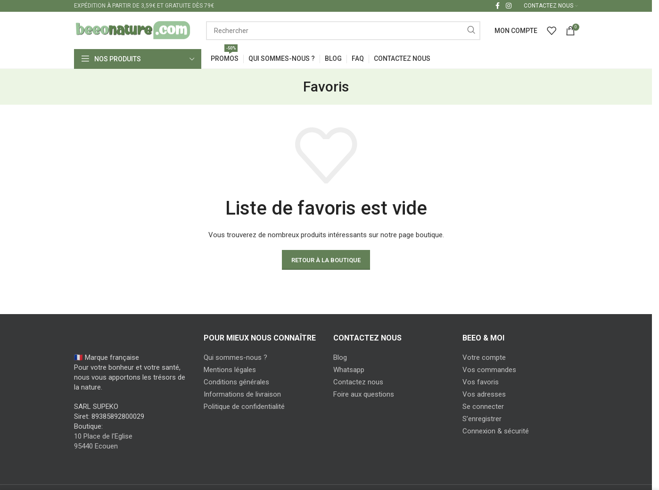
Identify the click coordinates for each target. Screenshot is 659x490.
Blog (340, 358)
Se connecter (483, 407)
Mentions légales (230, 370)
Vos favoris (480, 382)
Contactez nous (358, 382)
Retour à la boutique (326, 260)
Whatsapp (348, 370)
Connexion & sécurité (495, 431)
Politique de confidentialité (244, 407)
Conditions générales (236, 382)
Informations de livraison (242, 394)
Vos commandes (489, 370)
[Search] (343, 30)
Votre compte (484, 358)
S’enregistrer (482, 419)
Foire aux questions (363, 394)
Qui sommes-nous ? (235, 358)
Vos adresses (484, 394)
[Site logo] (133, 30)
